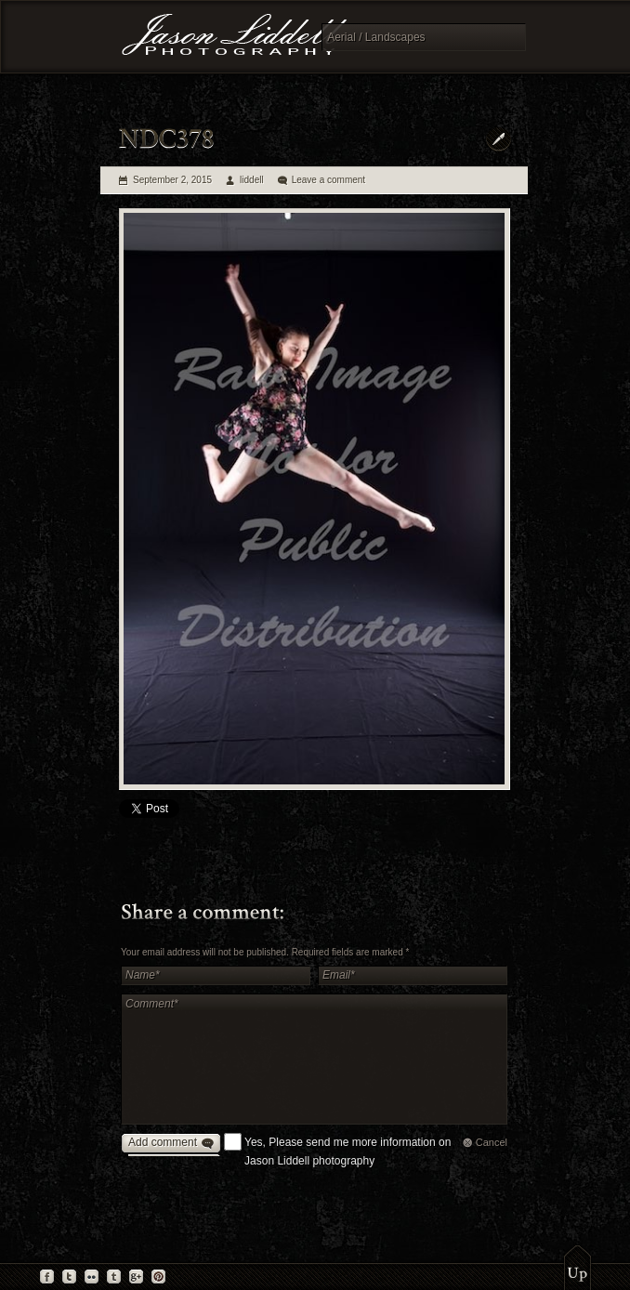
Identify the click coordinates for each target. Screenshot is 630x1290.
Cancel (491, 1142)
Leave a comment (329, 180)
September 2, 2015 (172, 180)
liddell (252, 180)
